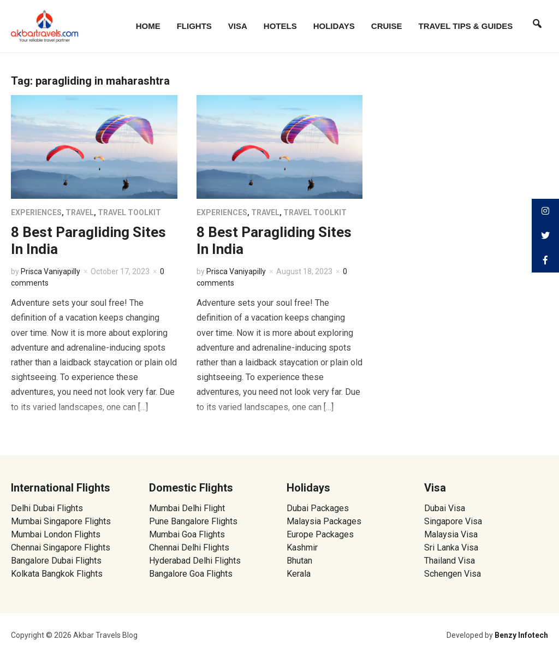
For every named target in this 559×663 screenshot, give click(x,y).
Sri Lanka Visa (452, 547)
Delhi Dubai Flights (47, 508)
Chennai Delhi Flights (189, 547)
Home (148, 26)
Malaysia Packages (324, 521)
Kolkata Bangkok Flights (57, 574)
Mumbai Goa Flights (187, 534)
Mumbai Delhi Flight (187, 508)
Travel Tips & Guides (466, 26)
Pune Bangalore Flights (193, 521)
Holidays (334, 26)
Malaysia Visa (451, 534)
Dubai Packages (318, 508)
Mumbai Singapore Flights (61, 521)
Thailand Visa (449, 560)
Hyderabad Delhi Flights (195, 560)
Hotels (280, 26)
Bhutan (299, 560)
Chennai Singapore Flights (60, 547)
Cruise (386, 26)
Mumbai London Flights (55, 534)
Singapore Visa (453, 521)
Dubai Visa (444, 508)
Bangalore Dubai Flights (56, 560)
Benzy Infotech (521, 635)
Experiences (36, 212)
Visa (237, 26)
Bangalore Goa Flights (191, 574)
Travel (80, 212)
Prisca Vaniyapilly (50, 271)
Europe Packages (320, 534)
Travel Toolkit (129, 212)
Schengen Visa (452, 574)
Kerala (299, 574)
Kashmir (302, 547)
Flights (194, 26)
